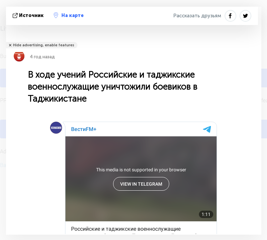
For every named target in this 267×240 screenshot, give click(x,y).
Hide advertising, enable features (43, 45)
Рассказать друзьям (197, 16)
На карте (69, 15)
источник (29, 15)
